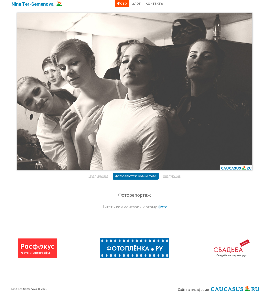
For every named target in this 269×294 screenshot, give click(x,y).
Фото (122, 3)
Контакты (154, 3)
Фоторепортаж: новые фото (135, 176)
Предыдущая (98, 176)
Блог (136, 3)
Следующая (171, 176)
